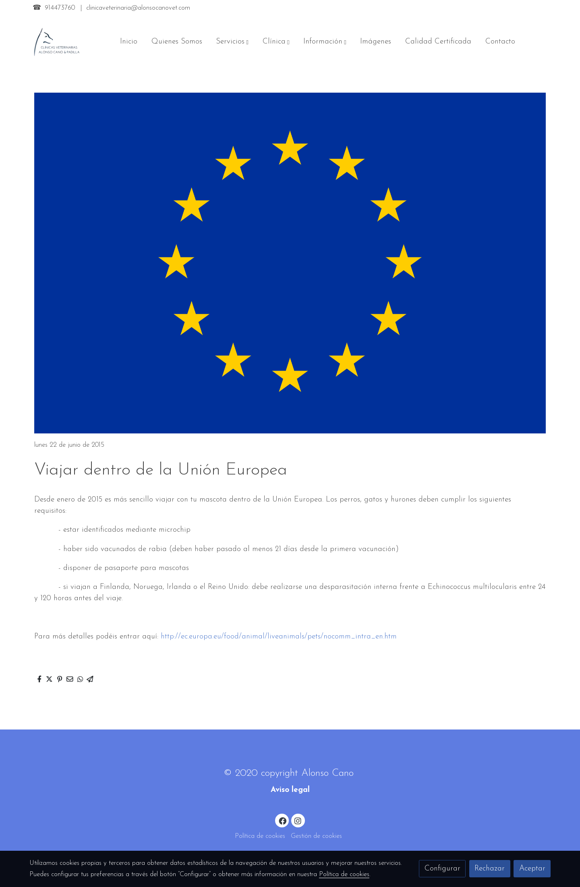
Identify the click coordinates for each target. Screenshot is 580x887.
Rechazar (489, 868)
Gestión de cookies (316, 836)
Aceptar (532, 868)
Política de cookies (260, 836)
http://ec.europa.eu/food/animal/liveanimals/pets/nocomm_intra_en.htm (279, 636)
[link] (57, 42)
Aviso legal (290, 790)
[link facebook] (282, 820)
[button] (232, 42)
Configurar (442, 868)
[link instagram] (298, 820)
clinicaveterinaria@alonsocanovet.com (138, 8)
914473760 (60, 8)
